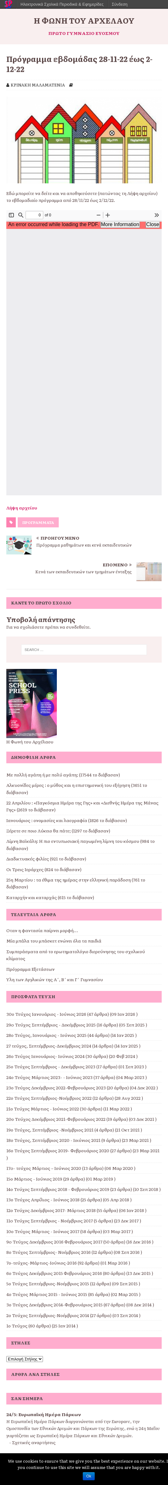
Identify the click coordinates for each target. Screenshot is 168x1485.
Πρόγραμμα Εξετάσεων (30, 969)
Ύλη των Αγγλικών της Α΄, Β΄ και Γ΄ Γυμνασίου (54, 979)
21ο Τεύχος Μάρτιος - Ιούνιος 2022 (42, 1108)
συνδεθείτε (77, 627)
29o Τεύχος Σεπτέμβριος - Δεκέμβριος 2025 (51, 1024)
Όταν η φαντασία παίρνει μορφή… (42, 930)
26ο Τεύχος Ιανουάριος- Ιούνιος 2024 (45, 1056)
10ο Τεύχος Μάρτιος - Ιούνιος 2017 (42, 1231)
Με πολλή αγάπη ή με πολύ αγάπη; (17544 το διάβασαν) (63, 774)
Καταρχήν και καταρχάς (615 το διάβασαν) (50, 897)
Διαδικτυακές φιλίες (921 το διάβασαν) (46, 858)
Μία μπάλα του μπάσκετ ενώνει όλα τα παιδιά (53, 940)
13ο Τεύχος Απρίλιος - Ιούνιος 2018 (43, 1199)
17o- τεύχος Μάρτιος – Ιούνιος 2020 (43, 1168)
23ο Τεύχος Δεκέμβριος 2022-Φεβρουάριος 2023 (56, 1087)
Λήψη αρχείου (21, 507)
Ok (88, 1476)
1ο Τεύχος (16, 1325)
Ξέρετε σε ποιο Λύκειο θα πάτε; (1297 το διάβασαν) (58, 830)
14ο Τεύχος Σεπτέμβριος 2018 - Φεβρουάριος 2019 (57, 1189)
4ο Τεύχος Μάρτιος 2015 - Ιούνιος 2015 (46, 1294)
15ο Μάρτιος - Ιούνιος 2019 (34, 1179)
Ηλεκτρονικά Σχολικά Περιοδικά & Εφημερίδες (62, 4)
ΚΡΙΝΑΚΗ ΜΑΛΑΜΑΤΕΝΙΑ (38, 85)
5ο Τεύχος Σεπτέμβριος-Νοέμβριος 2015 (47, 1283)
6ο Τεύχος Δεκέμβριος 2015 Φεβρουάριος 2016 (54, 1273)
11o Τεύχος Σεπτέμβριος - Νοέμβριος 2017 (49, 1220)
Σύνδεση (120, 4)
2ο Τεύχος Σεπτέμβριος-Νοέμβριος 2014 (47, 1315)
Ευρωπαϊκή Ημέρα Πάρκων (49, 1414)
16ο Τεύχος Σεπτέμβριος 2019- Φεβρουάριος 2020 (57, 1150)
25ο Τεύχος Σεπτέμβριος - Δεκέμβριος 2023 (50, 1066)
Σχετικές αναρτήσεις (34, 1442)
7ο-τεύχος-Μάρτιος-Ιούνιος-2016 (41, 1263)
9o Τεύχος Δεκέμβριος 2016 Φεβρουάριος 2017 (54, 1241)
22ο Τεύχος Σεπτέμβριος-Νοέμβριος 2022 (49, 1098)
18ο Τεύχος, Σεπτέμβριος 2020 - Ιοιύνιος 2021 (53, 1140)
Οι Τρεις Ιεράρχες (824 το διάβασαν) (43, 869)
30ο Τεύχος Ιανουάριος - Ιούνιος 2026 (46, 1014)
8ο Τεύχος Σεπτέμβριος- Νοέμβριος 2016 (48, 1252)
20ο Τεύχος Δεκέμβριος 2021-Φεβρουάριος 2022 (55, 1119)
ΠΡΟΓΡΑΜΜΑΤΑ (38, 522)
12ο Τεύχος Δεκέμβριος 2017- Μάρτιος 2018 (51, 1210)
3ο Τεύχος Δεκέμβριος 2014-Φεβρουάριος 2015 (54, 1304)
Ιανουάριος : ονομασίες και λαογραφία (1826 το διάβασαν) (66, 820)
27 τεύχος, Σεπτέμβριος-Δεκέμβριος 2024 (48, 1046)
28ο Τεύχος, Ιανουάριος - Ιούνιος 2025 (46, 1035)
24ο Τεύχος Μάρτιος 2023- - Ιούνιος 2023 (49, 1077)
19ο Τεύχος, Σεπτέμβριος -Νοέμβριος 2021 (49, 1129)
